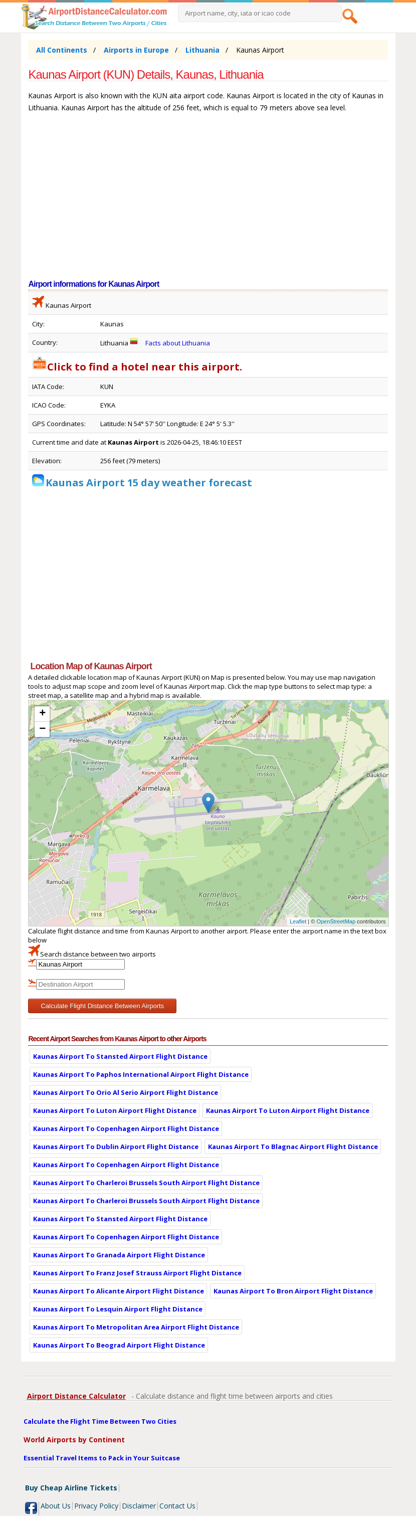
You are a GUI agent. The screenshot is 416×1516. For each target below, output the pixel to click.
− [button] (42, 729)
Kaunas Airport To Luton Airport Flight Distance (114, 1110)
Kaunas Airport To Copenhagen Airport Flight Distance (126, 1128)
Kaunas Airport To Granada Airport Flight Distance (119, 1254)
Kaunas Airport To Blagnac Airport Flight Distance (293, 1146)
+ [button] (42, 713)
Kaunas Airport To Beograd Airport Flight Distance (119, 1345)
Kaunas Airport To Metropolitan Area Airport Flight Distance (136, 1327)
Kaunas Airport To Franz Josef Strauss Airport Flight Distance (137, 1272)
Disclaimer (139, 1505)
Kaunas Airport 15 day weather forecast (149, 482)
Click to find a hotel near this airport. (137, 366)
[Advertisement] (207, 201)
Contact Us (177, 1505)
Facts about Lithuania (177, 342)
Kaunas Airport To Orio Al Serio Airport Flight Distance (125, 1092)
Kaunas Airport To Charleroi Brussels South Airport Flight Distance (146, 1182)
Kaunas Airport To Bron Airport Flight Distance (293, 1290)
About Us (56, 1505)
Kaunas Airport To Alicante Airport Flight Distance (118, 1290)
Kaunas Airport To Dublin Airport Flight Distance (115, 1146)
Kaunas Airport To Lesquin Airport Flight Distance (117, 1308)
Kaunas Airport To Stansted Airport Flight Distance (120, 1056)
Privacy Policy (96, 1505)
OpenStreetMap (335, 921)
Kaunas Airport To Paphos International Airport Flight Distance (141, 1074)
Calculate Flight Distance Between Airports (102, 1006)
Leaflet (298, 921)
